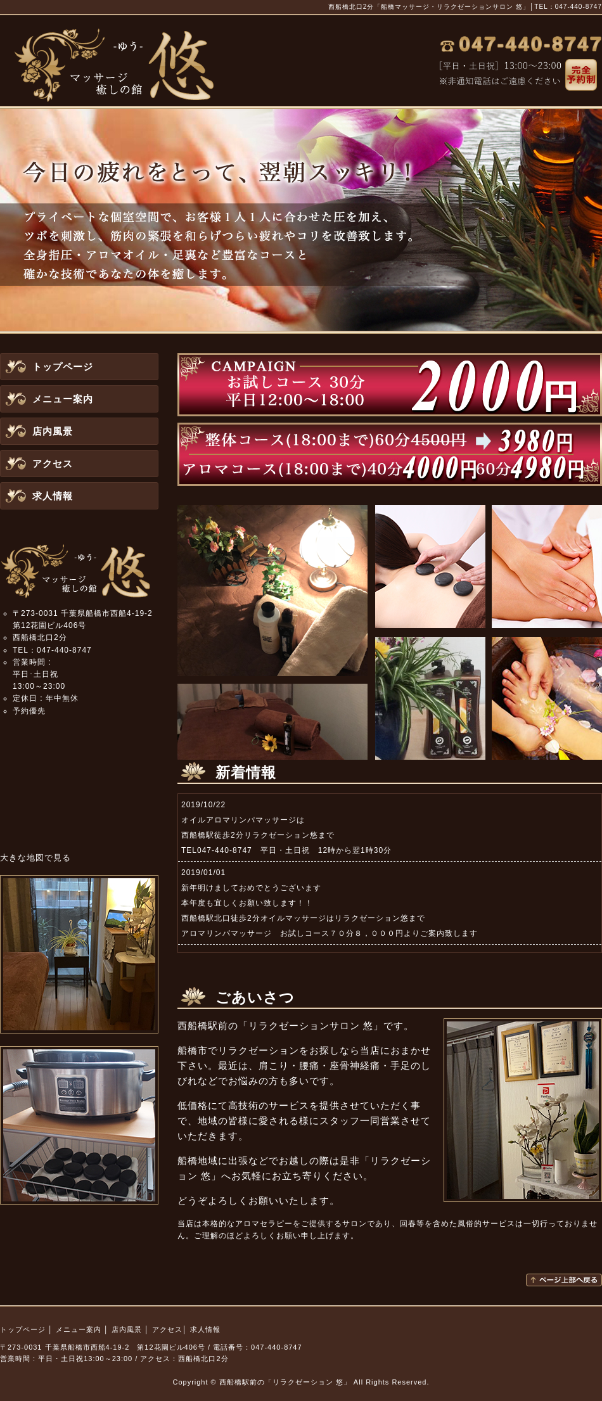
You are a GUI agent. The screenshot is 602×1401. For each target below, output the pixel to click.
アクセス (52, 463)
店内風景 (52, 431)
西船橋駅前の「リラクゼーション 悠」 (285, 1382)
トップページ (62, 366)
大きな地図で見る (35, 858)
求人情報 (52, 495)
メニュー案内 (62, 398)
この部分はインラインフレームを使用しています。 (389, 873)
